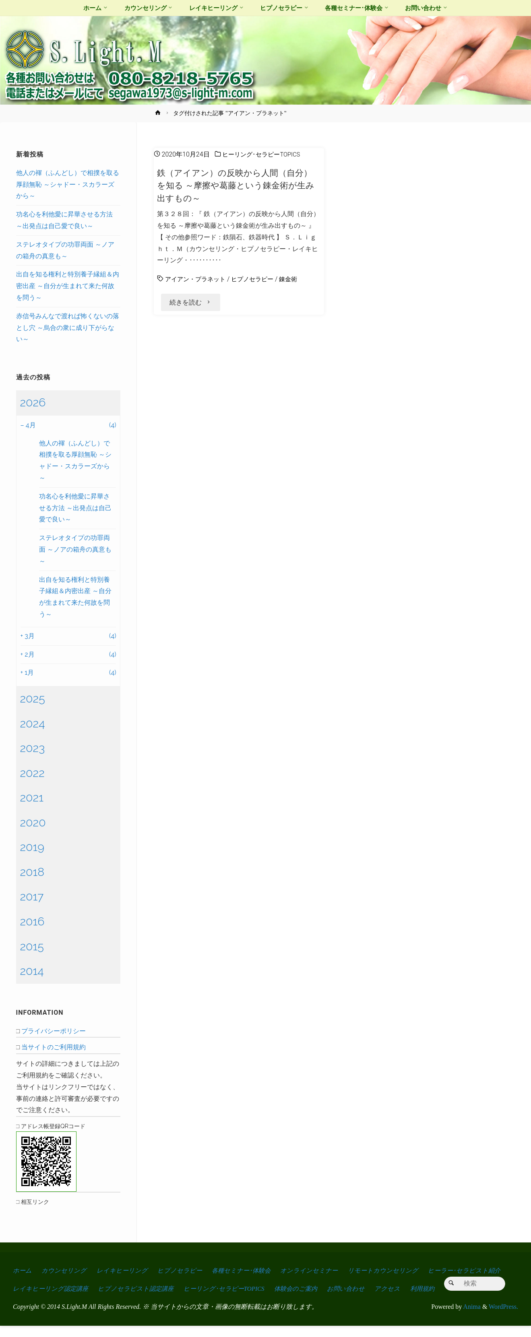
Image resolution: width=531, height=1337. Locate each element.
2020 (33, 822)
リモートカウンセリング (389, 1270)
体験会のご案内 (303, 1282)
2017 (32, 896)
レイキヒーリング (123, 1270)
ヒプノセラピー (257, 279)
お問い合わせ (355, 1282)
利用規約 (434, 1282)
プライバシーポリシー (53, 1031)
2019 (32, 847)
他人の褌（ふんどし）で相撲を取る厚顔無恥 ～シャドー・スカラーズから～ (67, 184)
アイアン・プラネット (197, 279)
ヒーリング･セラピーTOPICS (263, 154)
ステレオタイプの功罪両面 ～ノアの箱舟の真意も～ (75, 549)
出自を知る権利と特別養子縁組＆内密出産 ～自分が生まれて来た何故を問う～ (67, 285)
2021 (31, 797)
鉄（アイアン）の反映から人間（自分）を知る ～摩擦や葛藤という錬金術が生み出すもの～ (238, 185)
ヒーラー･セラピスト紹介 (472, 1270)
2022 (32, 773)
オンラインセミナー (315, 1270)
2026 (33, 402)
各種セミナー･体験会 (245, 1270)
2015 (32, 946)
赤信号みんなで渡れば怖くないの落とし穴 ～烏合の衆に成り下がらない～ (67, 327)
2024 (32, 723)
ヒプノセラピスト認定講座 (139, 1282)
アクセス (398, 1282)
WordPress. (503, 1318)
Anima (471, 1318)
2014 (32, 971)
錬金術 (295, 279)
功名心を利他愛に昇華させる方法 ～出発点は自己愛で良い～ (75, 507)
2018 (32, 872)
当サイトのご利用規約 (53, 1047)
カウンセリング (64, 1270)
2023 (32, 748)
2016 (32, 921)
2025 (32, 698)
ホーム (22, 1270)
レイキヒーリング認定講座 (51, 1282)
